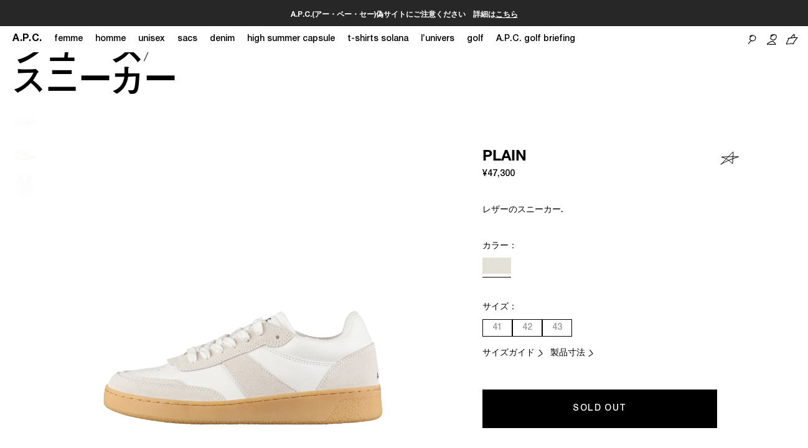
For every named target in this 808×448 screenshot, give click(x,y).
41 (497, 328)
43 (557, 328)
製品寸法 (567, 353)
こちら (507, 15)
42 (527, 328)
